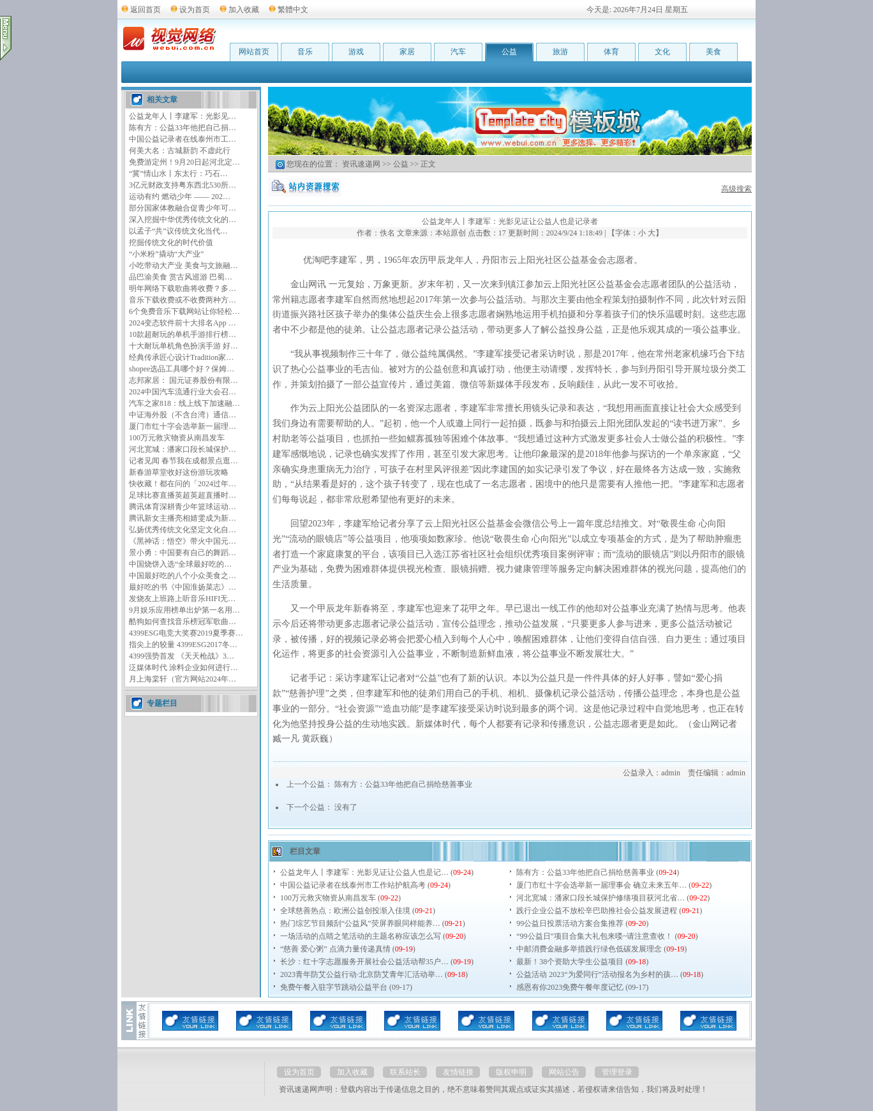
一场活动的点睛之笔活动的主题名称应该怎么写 (360, 936)
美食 (713, 51)
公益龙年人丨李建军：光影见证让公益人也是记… (364, 872)
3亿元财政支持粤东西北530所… (182, 185)
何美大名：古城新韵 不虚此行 (179, 150)
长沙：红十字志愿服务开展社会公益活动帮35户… (364, 961)
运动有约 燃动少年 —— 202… (179, 196)
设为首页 (194, 9)
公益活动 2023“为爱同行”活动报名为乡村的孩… (597, 974)
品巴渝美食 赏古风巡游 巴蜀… (180, 276)
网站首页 (254, 51)
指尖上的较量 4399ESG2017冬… (183, 644)
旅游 (560, 51)
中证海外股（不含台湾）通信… (182, 414)
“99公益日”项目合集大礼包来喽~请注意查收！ (594, 936)
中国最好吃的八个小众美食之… (182, 575)
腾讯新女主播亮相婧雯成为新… (182, 518)
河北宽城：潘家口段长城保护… (182, 449)
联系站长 (405, 1072)
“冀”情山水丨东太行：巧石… (178, 173)
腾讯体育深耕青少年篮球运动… (182, 506)
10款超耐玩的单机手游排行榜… (182, 334)
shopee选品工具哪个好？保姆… (181, 368)
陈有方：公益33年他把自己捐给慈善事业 (403, 784)
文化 (662, 51)
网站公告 (564, 1072)
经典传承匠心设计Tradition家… (181, 357)
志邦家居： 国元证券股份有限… (183, 380)
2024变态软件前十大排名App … (182, 322)
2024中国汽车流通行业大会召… (182, 391)
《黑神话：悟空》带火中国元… (182, 541)
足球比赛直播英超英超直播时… (182, 495)
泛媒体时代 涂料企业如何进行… (183, 667)
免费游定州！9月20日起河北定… (184, 162)
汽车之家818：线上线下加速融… (184, 403)
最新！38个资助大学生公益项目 (569, 961)
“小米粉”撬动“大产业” (166, 254)
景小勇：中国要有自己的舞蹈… (182, 552)
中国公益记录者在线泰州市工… (182, 139)
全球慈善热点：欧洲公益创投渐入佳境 (345, 910)
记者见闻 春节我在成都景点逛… (183, 460)
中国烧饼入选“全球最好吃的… (180, 564)
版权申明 (511, 1072)
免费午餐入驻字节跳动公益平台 (333, 987)
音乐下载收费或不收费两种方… (182, 299)
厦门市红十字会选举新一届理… (182, 426)
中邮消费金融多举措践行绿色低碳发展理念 (589, 948)
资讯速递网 (361, 164)
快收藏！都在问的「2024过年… (182, 483)
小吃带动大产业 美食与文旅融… (183, 265)
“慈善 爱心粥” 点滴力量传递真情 (335, 948)
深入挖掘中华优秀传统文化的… (182, 219)
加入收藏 (243, 9)
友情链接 (458, 1072)
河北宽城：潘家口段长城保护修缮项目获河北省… (600, 897)
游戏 (356, 51)
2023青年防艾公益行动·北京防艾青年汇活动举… (361, 974)
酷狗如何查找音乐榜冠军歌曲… (182, 621)
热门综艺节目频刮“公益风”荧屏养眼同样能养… (360, 923)
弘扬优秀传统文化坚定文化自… (182, 529)
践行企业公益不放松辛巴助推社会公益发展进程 (596, 910)
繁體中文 (293, 9)
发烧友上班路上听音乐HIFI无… (182, 598)
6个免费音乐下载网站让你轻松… (184, 311)
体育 (611, 51)
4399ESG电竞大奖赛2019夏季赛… (186, 633)
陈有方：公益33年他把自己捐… (182, 127)
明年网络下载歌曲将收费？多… (182, 288)
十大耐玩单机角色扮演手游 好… (183, 345)
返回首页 (145, 9)
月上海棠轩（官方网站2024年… (182, 679)
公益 (509, 51)
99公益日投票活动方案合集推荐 (569, 923)
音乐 (305, 51)
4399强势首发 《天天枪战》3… (181, 656)
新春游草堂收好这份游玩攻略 (178, 472)
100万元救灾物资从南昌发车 (177, 437)
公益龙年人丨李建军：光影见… (182, 116)
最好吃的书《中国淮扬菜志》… (182, 587)
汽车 (458, 51)
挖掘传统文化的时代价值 (171, 242)
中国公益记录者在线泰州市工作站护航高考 (353, 885)
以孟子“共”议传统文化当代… (178, 231)
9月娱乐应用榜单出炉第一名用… (184, 610)
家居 (407, 51)
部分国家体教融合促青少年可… (182, 208)
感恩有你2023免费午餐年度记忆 (569, 987)
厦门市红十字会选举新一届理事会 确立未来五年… (601, 885)
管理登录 (617, 1072)
